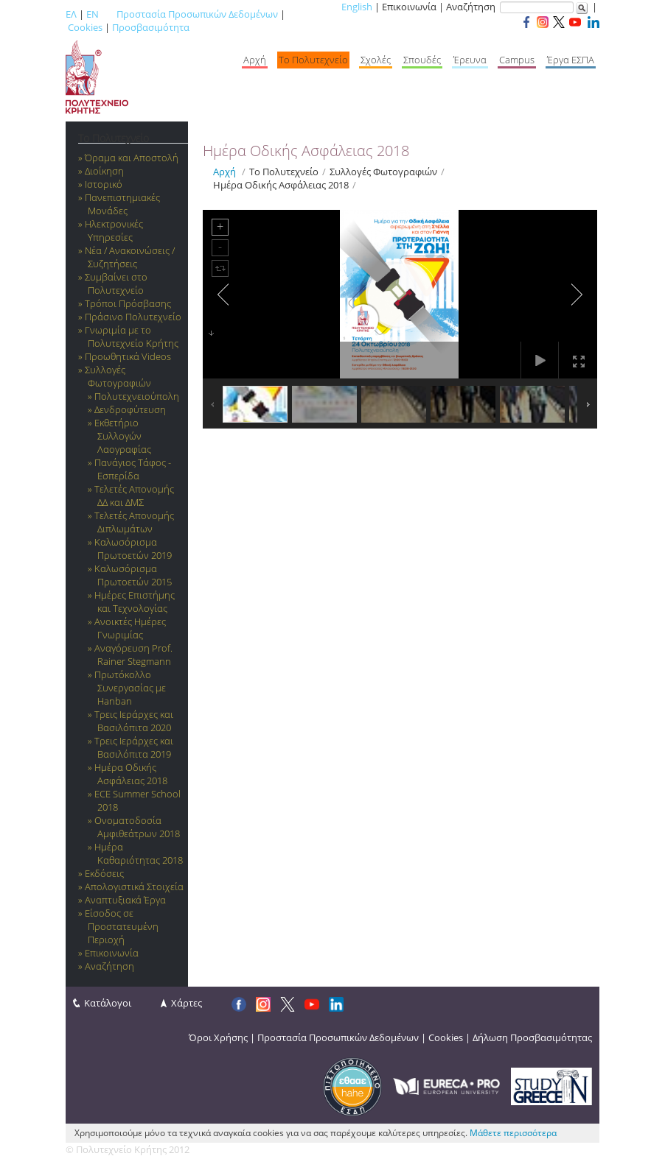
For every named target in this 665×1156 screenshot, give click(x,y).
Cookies (85, 27)
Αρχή (224, 171)
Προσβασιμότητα (150, 27)
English (356, 6)
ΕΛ (71, 14)
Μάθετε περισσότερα (513, 1133)
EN (92, 14)
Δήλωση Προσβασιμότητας (532, 1037)
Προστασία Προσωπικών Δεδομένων (197, 14)
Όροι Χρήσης (218, 1037)
